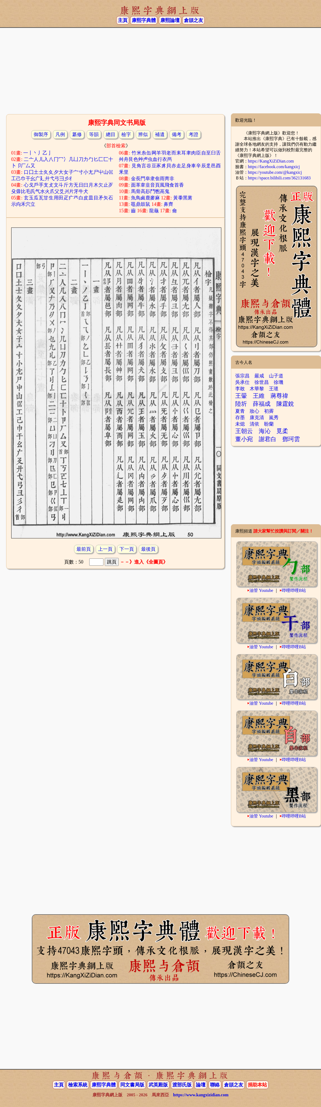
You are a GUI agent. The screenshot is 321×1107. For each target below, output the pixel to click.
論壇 (201, 1084)
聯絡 (215, 1084)
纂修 (77, 134)
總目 (110, 134)
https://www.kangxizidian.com (201, 1095)
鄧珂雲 (291, 439)
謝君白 (267, 439)
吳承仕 (242, 382)
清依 (254, 424)
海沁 (264, 431)
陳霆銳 (285, 403)
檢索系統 (77, 1084)
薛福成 (261, 403)
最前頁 (83, 549)
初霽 (269, 411)
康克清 (257, 417)
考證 (193, 134)
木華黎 (257, 388)
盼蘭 (269, 424)
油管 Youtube (261, 590)
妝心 (254, 411)
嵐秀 (274, 417)
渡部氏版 (182, 1084)
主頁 (122, 20)
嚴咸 (259, 376)
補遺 (160, 134)
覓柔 (282, 431)
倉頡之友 (193, 20)
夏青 (240, 411)
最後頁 (148, 549)
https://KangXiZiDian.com (271, 161)
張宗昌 (242, 376)
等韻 (94, 134)
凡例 (60, 134)
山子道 (276, 376)
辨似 (143, 134)
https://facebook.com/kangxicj (274, 166)
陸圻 (241, 403)
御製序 (41, 134)
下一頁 (126, 549)
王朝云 (244, 431)
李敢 (240, 388)
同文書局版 (132, 1084)
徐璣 (278, 382)
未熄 (240, 424)
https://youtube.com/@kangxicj (275, 172)
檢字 (126, 134)
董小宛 (244, 439)
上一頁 (105, 549)
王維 (259, 395)
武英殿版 (158, 1084)
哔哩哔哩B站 (294, 590)
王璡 (274, 388)
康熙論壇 (170, 20)
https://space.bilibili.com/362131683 (279, 178)
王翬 (241, 395)
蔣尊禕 (279, 395)
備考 (176, 134)
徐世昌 (261, 382)
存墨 (240, 417)
